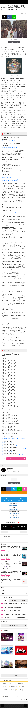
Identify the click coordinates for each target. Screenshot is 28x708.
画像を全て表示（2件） (14, 42)
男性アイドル (13, 686)
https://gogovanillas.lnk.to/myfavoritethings (12, 212)
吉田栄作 (4, 689)
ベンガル (19, 689)
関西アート (5, 693)
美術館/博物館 (19, 683)
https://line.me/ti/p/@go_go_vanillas (10, 451)
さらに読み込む (18, 675)
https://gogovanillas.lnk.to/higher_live (10, 140)
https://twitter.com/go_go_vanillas (10, 445)
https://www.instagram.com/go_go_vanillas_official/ (14, 448)
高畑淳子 (22, 686)
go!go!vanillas (5, 539)
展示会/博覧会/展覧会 (7, 683)
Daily (5, 600)
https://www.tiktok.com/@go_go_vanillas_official (13, 454)
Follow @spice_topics (14, 505)
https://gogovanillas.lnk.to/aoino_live (10, 147)
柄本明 (11, 689)
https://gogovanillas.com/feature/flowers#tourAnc (13, 438)
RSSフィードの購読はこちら (16, 492)
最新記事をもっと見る (17, 625)
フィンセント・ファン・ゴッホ (10, 696)
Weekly (14, 600)
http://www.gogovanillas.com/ (9, 442)
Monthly (23, 600)
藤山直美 (4, 686)
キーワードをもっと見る (21, 699)
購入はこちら (16, 458)
